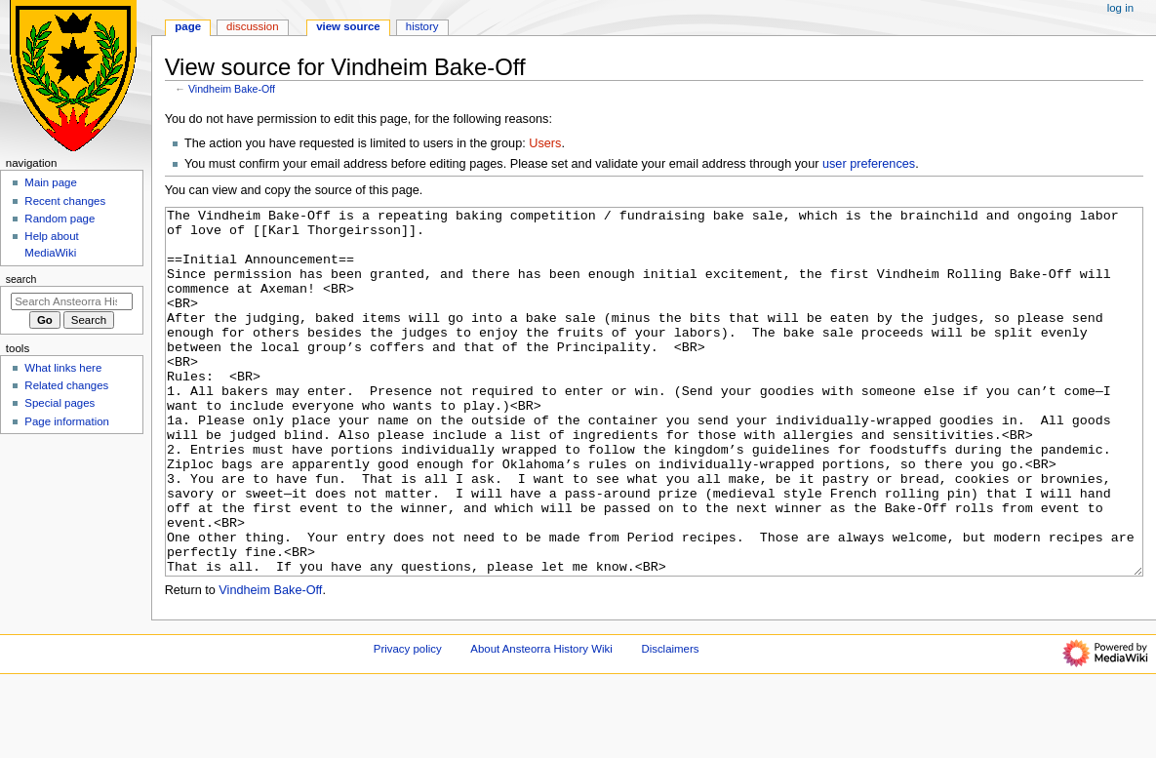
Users (545, 143)
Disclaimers (669, 722)
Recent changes (64, 201)
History (422, 26)
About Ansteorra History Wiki (541, 722)
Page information (66, 421)
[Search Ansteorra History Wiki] (72, 301)
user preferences (868, 164)
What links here (62, 368)
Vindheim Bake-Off (231, 89)
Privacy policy (408, 722)
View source (348, 26)
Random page (59, 218)
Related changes (66, 385)
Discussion (252, 26)
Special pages (59, 403)
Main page (50, 182)
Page (188, 26)
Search (21, 279)
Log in (1120, 8)
